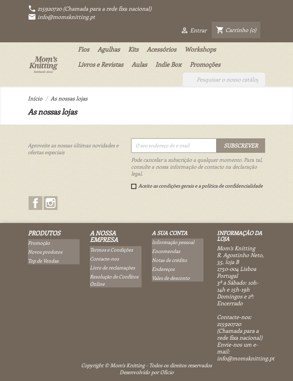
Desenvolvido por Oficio (146, 372)
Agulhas (108, 49)
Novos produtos (45, 251)
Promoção (39, 243)
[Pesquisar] (224, 79)
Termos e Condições (111, 249)
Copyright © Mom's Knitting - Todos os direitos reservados (146, 365)
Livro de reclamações (112, 267)
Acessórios (161, 49)
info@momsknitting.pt (61, 16)
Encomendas (166, 251)
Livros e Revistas (100, 64)
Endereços (163, 269)
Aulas (139, 64)
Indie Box (168, 64)
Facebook (35, 203)
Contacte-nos (104, 258)
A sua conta (169, 232)
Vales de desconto (171, 278)
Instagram (50, 203)
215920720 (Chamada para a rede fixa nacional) (89, 8)
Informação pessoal (173, 242)
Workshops (200, 49)
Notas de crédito (169, 260)
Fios (83, 49)
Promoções (205, 64)
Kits (133, 49)
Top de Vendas (43, 260)
